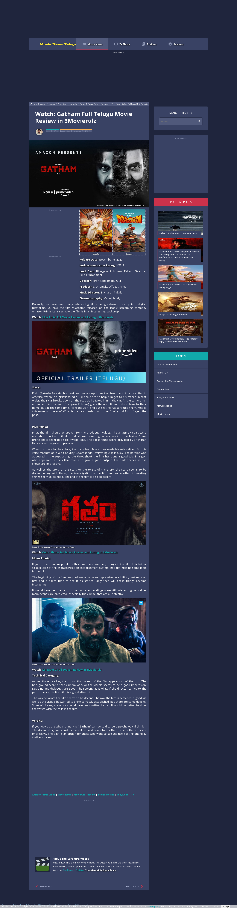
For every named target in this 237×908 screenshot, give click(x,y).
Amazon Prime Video (167, 364)
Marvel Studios (164, 405)
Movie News (163, 413)
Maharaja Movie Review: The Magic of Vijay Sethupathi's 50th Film (178, 340)
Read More (68, 870)
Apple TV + (162, 372)
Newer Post (43, 886)
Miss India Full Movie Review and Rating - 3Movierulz (77, 317)
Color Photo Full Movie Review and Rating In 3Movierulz (80, 552)
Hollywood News (166, 397)
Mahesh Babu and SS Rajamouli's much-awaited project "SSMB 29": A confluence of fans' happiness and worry (179, 256)
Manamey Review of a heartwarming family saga (178, 286)
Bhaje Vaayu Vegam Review (173, 314)
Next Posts (135, 886)
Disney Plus (163, 389)
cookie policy (153, 906)
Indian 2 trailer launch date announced (178, 233)
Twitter (80, 870)
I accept (225, 906)
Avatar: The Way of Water (170, 380)
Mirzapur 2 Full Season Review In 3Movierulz (71, 669)
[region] (118, 19)
